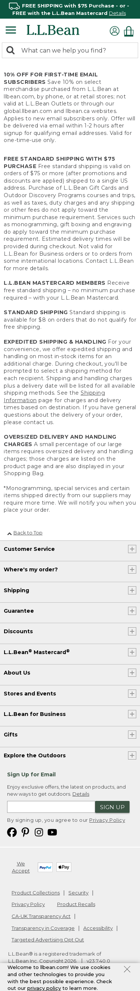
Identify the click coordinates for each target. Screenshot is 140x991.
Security (78, 893)
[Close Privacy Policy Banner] (127, 970)
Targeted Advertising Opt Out (48, 940)
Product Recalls (76, 904)
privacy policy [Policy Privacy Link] (44, 988)
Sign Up (112, 807)
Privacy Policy (107, 820)
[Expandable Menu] (11, 30)
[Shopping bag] (131, 31)
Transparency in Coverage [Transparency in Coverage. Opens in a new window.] (43, 928)
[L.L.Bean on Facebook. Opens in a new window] (12, 832)
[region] (70, 9)
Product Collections (36, 893)
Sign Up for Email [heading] (31, 774)
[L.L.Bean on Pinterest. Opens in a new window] (25, 832)
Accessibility (98, 928)
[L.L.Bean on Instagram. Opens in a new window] (39, 832)
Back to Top (25, 533)
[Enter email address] (51, 807)
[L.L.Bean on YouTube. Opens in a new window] (52, 832)
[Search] (12, 50)
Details (117, 13)
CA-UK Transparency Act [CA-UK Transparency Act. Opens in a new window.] (41, 916)
